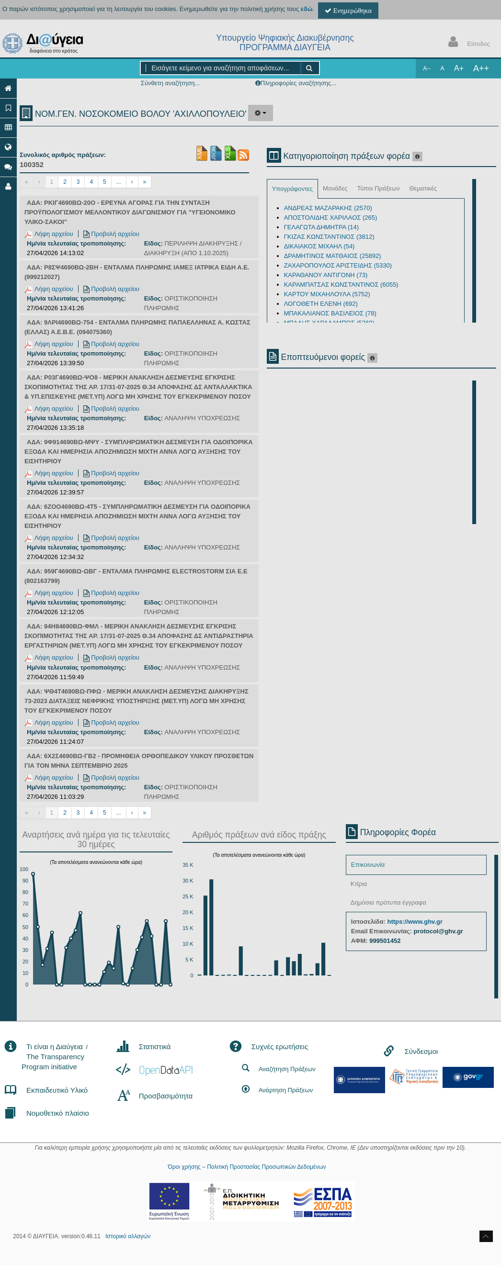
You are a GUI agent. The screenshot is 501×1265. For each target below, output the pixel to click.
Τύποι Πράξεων (378, 188)
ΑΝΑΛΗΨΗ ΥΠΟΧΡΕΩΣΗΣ (202, 418)
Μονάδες (335, 188)
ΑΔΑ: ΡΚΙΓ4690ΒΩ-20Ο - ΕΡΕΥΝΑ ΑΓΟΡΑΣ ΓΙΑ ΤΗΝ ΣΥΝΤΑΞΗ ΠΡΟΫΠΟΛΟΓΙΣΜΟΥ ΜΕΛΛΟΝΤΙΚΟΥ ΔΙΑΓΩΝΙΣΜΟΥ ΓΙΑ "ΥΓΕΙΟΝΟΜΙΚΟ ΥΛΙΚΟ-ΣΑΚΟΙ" (130, 212)
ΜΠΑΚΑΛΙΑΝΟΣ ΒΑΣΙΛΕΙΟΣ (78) (330, 313)
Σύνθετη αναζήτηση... (170, 83)
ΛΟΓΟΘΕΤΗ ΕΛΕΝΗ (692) (321, 303)
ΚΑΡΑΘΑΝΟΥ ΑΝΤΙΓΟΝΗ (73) (326, 275)
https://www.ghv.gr (415, 921)
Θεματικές (423, 188)
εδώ (307, 8)
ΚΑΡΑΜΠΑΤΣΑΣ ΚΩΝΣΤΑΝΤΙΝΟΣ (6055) (341, 284)
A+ (459, 68)
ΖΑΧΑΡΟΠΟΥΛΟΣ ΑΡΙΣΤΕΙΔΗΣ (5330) (338, 265)
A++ (481, 68)
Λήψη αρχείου (48, 233)
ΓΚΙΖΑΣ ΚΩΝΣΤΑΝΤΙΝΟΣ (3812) (329, 236)
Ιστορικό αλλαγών (127, 1236)
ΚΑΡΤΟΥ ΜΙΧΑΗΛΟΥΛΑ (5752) (327, 294)
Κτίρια (359, 883)
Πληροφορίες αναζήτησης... (298, 83)
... (118, 182)
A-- (427, 68)
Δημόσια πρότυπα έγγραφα (388, 902)
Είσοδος (467, 42)
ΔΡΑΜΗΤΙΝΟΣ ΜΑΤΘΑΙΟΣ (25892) (332, 255)
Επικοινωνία (368, 864)
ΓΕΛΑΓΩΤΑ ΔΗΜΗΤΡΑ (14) (321, 227)
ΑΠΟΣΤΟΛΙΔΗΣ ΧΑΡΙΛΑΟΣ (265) (330, 217)
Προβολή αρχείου (111, 233)
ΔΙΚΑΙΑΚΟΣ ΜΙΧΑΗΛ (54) (319, 246)
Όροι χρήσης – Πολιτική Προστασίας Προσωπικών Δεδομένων (247, 1167)
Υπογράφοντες (292, 188)
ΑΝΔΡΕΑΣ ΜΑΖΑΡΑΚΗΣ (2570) (328, 208)
